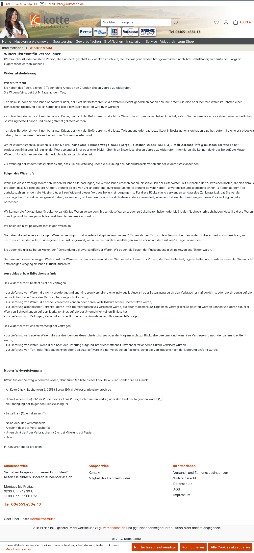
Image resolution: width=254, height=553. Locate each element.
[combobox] (136, 22)
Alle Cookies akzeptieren (230, 547)
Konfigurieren (193, 547)
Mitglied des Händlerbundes (109, 478)
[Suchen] (175, 22)
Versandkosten (114, 528)
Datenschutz (182, 484)
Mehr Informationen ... (20, 549)
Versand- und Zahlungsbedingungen (200, 473)
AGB (176, 489)
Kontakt (94, 473)
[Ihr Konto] (226, 22)
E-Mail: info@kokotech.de (62, 3)
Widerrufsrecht (184, 478)
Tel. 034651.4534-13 (22, 504)
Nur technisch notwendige (155, 547)
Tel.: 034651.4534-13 (18, 3)
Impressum (181, 495)
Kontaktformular (42, 519)
